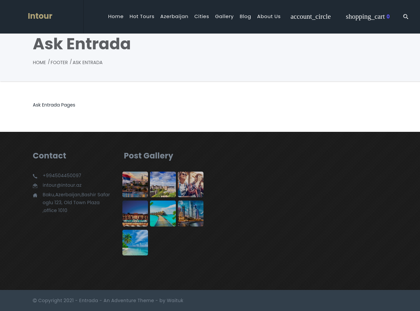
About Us (269, 16)
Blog (245, 16)
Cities (201, 16)
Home (115, 16)
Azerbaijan (174, 16)
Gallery (224, 16)
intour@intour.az (62, 185)
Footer (59, 62)
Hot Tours (142, 16)
